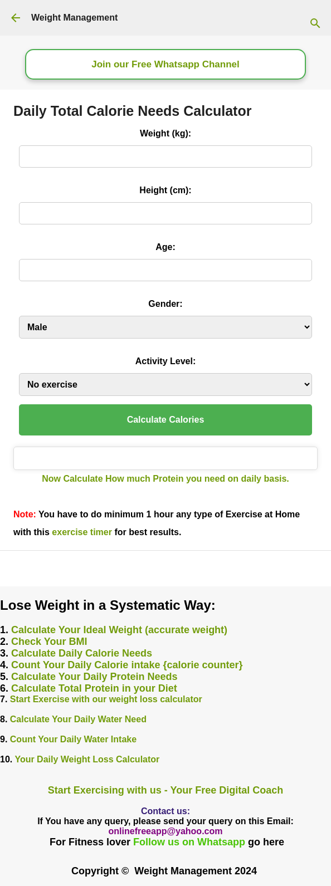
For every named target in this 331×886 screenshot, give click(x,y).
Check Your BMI (49, 641)
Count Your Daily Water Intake (73, 739)
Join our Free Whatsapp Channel (165, 64)
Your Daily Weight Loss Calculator (86, 759)
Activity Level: (165, 361)
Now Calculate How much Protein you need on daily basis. (165, 478)
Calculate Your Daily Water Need (78, 719)
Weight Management (74, 17)
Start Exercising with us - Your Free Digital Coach (165, 790)
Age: (165, 247)
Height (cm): (165, 190)
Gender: (165, 304)
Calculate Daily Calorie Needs (81, 653)
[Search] (321, 17)
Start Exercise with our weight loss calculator (106, 699)
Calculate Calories (166, 419)
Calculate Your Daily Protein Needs (94, 676)
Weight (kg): (165, 133)
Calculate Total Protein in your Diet (94, 688)
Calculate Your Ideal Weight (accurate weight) (119, 629)
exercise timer (82, 532)
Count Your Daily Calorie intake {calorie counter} (126, 664)
